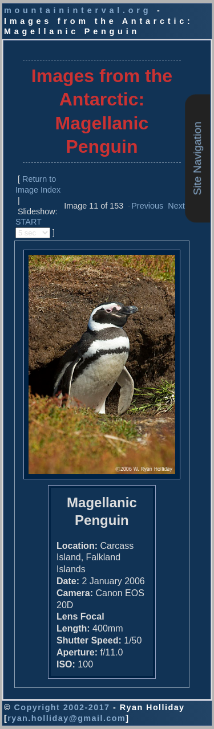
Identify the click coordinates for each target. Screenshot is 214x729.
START (28, 221)
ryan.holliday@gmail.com (66, 718)
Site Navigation (197, 158)
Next (176, 205)
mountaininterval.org (77, 10)
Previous (147, 205)
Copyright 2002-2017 (62, 707)
